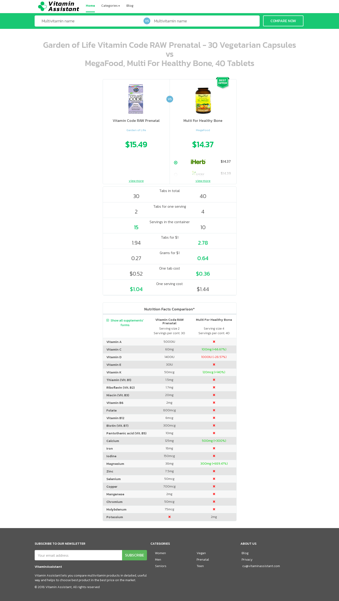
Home (90, 5)
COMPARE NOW (283, 21)
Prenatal (203, 559)
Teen (200, 566)
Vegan (201, 553)
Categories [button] (110, 5)
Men (158, 559)
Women (160, 553)
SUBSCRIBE (134, 555)
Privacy (247, 559)
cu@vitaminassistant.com (261, 566)
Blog (129, 5)
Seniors (160, 566)
